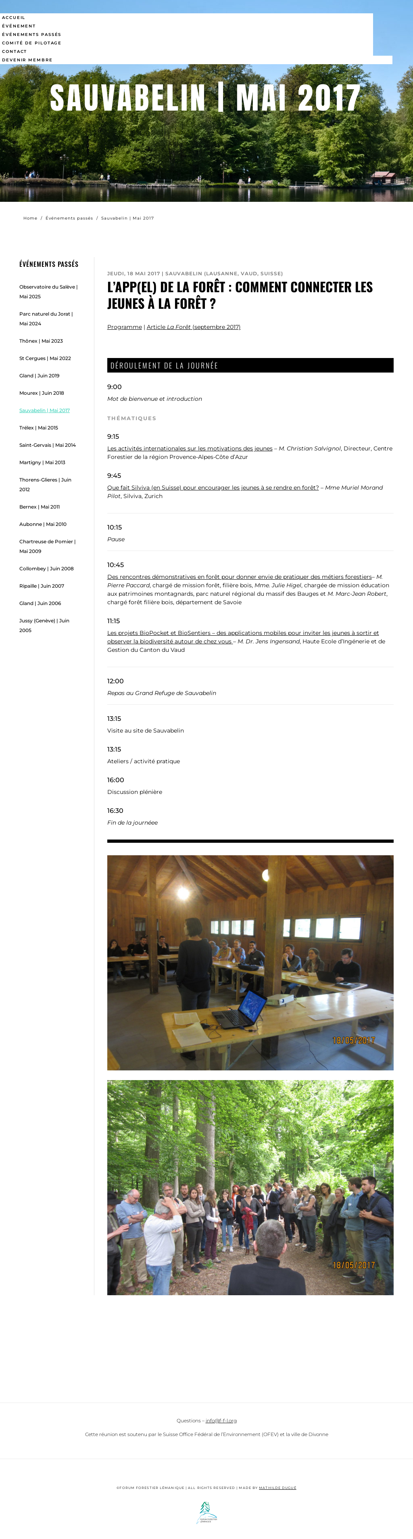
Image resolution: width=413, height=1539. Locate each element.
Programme (124, 327)
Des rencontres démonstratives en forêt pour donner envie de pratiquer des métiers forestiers (239, 576)
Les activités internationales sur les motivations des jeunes (190, 448)
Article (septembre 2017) (194, 327)
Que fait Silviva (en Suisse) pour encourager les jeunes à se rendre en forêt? (213, 487)
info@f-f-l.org (221, 1421)
